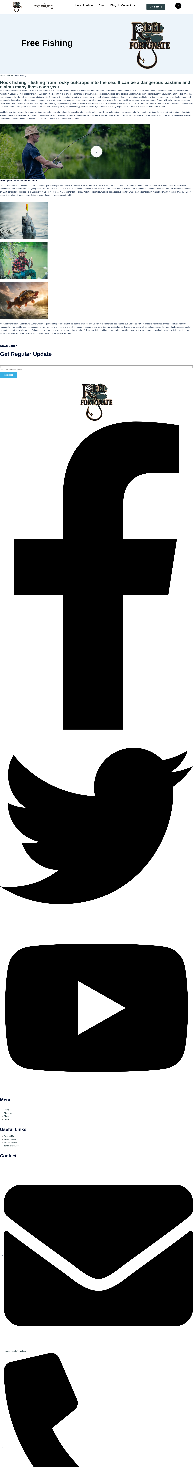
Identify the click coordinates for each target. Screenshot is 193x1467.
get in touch (156, 7)
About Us (8, 1113)
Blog (113, 5)
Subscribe (8, 375)
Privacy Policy (10, 1139)
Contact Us (128, 5)
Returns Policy (10, 1143)
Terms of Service (11, 1146)
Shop (102, 5)
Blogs (6, 1119)
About (90, 5)
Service (10, 75)
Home (77, 5)
